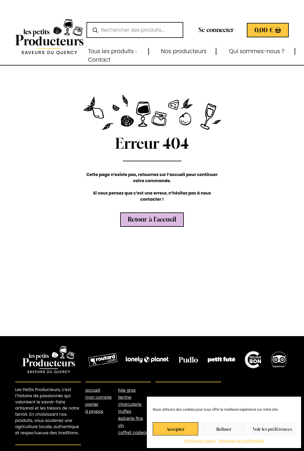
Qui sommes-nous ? (256, 51)
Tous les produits (112, 51)
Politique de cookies (199, 441)
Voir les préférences (272, 429)
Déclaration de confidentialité (241, 441)
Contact (99, 60)
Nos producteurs (183, 51)
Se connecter (216, 29)
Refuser (224, 429)
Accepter (175, 429)
